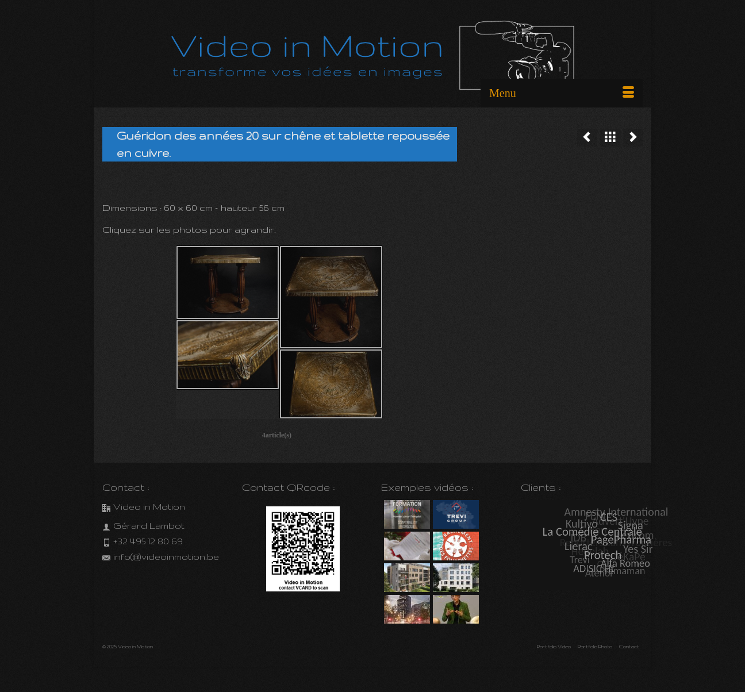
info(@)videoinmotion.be (160, 557)
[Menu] (562, 93)
